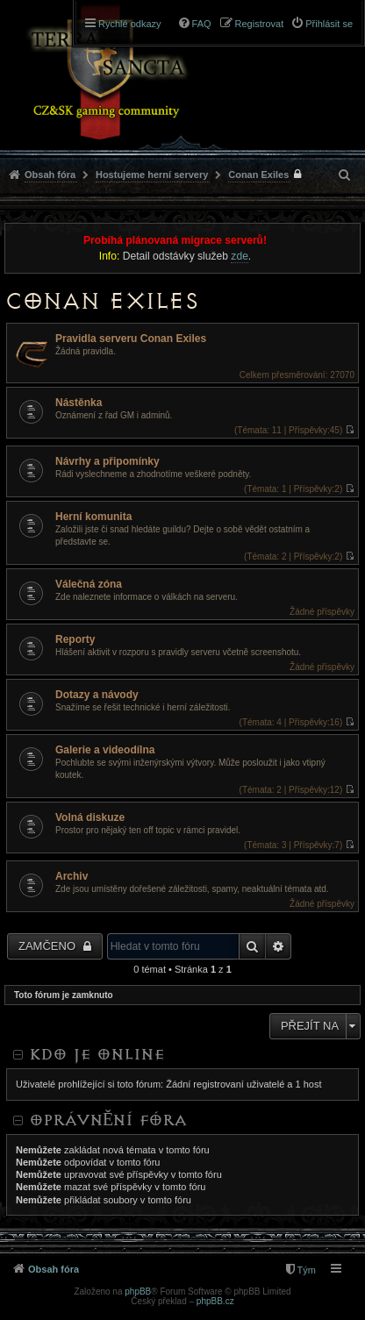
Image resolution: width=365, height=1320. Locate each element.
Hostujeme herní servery (152, 174)
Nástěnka (78, 402)
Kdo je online (96, 1054)
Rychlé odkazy (129, 23)
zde (239, 256)
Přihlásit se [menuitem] (329, 23)
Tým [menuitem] (306, 1270)
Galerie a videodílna (104, 750)
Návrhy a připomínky (107, 461)
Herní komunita (93, 516)
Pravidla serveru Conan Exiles (130, 338)
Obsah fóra (50, 174)
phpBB (138, 1291)
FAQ (201, 23)
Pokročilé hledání (278, 946)
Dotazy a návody (97, 695)
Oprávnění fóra (108, 1120)
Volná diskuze (90, 817)
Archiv (71, 876)
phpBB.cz (215, 1301)
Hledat (252, 946)
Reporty (75, 639)
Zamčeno (48, 946)
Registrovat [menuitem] (259, 23)
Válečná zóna (88, 584)
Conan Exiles (258, 174)
